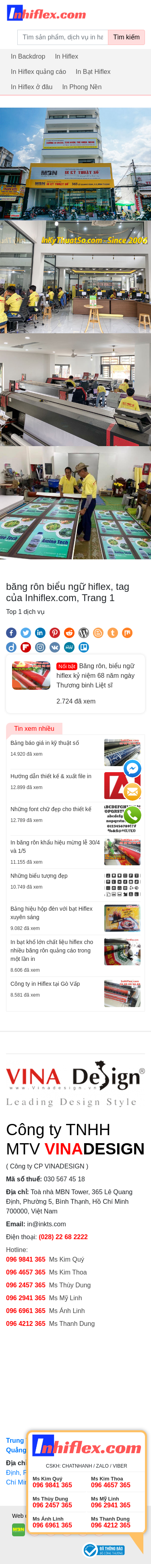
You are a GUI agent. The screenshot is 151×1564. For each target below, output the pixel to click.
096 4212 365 (26, 1323)
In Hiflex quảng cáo (38, 71)
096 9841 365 (26, 1259)
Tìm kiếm (126, 37)
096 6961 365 (26, 1310)
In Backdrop (28, 56)
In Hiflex (66, 56)
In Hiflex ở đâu (31, 87)
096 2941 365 (26, 1298)
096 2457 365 (26, 1285)
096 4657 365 (26, 1272)
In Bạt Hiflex (93, 71)
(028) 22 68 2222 (63, 1237)
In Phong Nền (81, 87)
